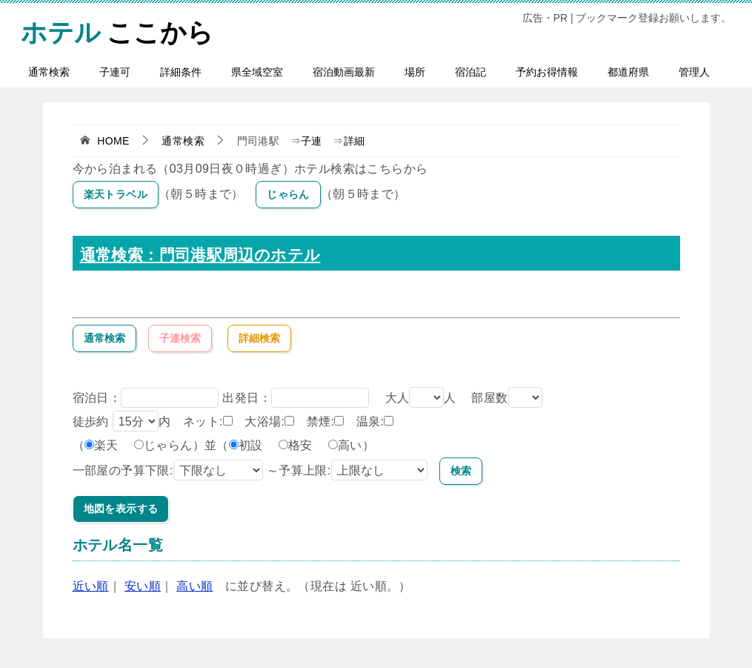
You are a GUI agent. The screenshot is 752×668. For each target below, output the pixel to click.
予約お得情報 (547, 72)
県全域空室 (257, 72)
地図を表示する (121, 509)
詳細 (354, 141)
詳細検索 (259, 338)
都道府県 (628, 72)
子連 (311, 141)
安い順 (142, 586)
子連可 (114, 72)
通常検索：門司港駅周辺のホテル (200, 254)
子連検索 (180, 338)
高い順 (194, 586)
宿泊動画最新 (344, 72)
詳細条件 (181, 72)
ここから (117, 29)
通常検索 (49, 72)
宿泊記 (470, 72)
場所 (415, 72)
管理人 (694, 72)
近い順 (91, 586)
